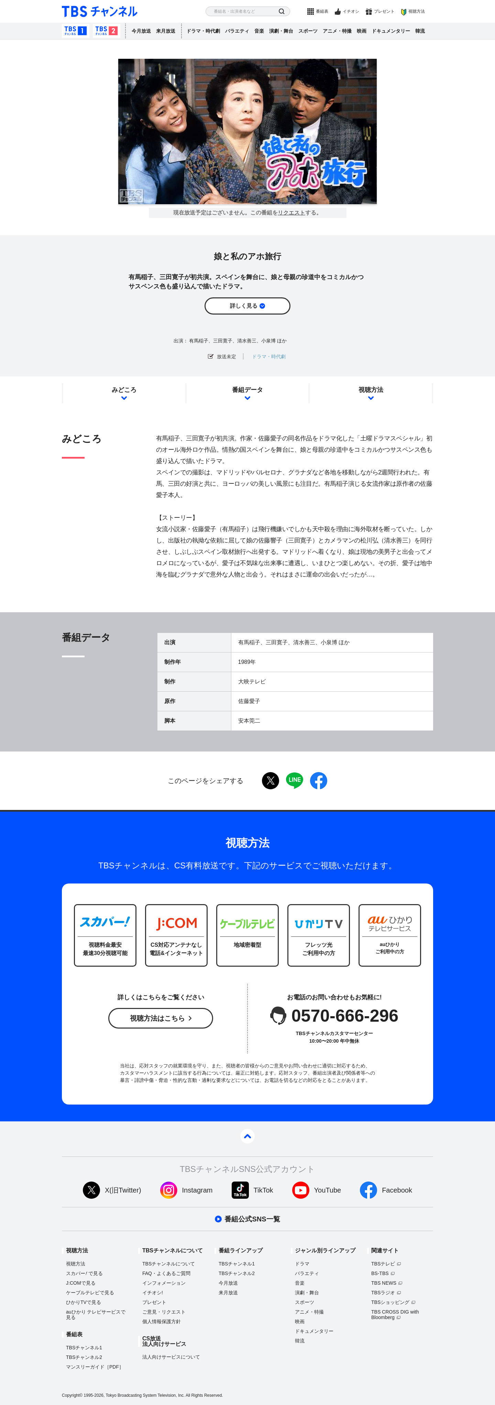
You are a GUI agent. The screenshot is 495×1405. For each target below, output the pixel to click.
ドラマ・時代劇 (203, 31)
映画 (361, 31)
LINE (294, 780)
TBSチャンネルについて (168, 1263)
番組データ (247, 389)
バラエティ (237, 31)
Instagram (197, 1190)
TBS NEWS (383, 1283)
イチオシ (351, 11)
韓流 (420, 31)
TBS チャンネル (100, 11)
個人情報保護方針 (161, 1321)
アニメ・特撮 (337, 31)
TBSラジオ (383, 1292)
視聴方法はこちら (157, 1018)
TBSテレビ (383, 1263)
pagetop (247, 1136)
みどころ (124, 389)
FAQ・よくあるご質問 (166, 1273)
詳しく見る (243, 306)
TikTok (263, 1190)
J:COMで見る (81, 1283)
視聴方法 (416, 11)
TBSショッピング (390, 1302)
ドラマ (302, 1263)
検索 (282, 11)
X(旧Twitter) (123, 1190)
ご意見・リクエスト (164, 1312)
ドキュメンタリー (391, 31)
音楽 (259, 31)
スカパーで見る (84, 1273)
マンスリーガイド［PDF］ (95, 1367)
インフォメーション (164, 1283)
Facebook (397, 1190)
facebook (318, 780)
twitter (270, 780)
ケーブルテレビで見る (90, 1292)
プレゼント (384, 11)
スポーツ (308, 31)
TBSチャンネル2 (106, 31)
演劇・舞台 (281, 31)
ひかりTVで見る (83, 1302)
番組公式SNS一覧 (252, 1219)
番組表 (322, 11)
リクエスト (291, 213)
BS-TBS (380, 1273)
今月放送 (141, 31)
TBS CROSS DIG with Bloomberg (395, 1314)
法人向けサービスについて (171, 1357)
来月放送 (165, 31)
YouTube (327, 1190)
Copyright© (72, 1395)
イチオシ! (152, 1292)
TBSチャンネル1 (75, 31)
